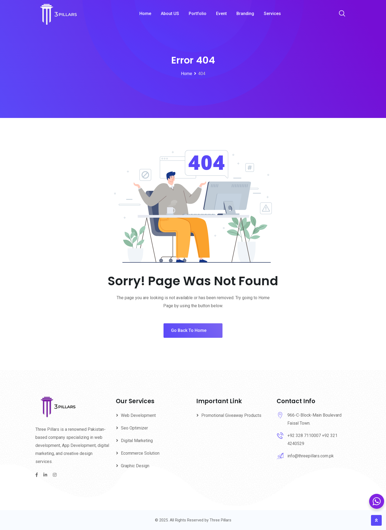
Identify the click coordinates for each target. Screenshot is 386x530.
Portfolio (197, 13)
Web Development (138, 415)
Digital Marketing (137, 440)
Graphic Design (135, 465)
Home (145, 13)
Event (221, 13)
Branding (245, 13)
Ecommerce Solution (140, 453)
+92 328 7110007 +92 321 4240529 (312, 439)
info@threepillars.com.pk (310, 455)
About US (170, 13)
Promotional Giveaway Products (231, 415)
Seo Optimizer (134, 428)
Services (272, 13)
